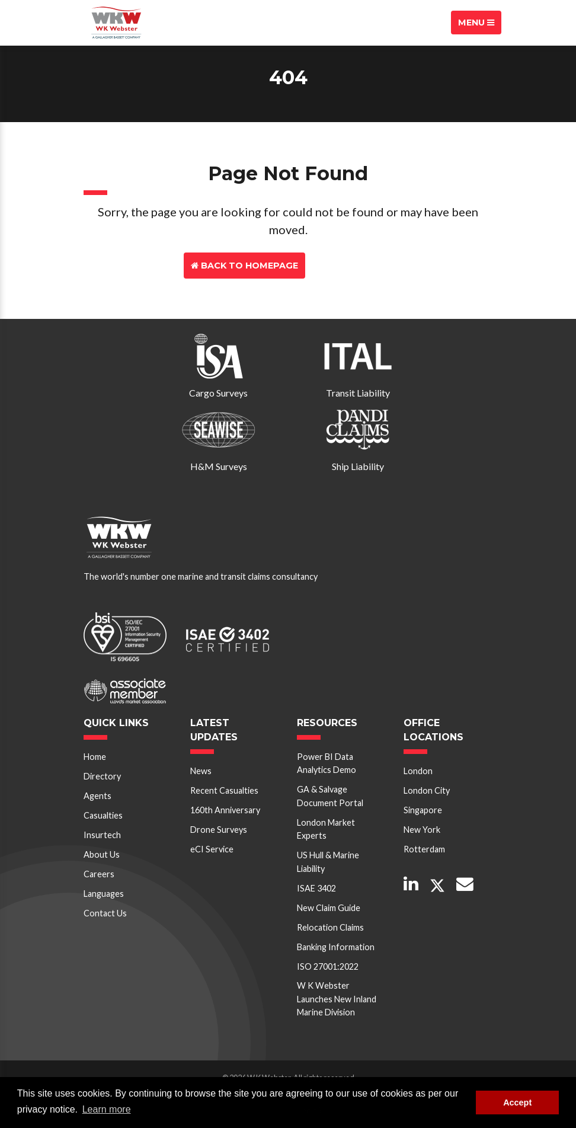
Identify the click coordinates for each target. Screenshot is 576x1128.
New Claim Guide (328, 908)
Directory (102, 776)
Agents (97, 796)
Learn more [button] (106, 1109)
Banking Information (336, 947)
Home (95, 757)
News (201, 771)
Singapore (423, 810)
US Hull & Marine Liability (328, 861)
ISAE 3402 (316, 888)
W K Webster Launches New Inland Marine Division (336, 998)
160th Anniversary (225, 810)
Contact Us (350, 265)
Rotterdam (424, 849)
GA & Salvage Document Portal (330, 795)
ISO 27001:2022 (328, 966)
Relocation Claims (330, 927)
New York (422, 830)
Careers (99, 874)
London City (427, 790)
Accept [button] (517, 1102)
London (418, 771)
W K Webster (116, 22)
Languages (104, 894)
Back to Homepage (244, 265)
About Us (102, 854)
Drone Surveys (218, 830)
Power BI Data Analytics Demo (326, 763)
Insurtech (102, 835)
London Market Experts (326, 829)
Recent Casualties (224, 790)
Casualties (103, 815)
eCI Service (211, 849)
